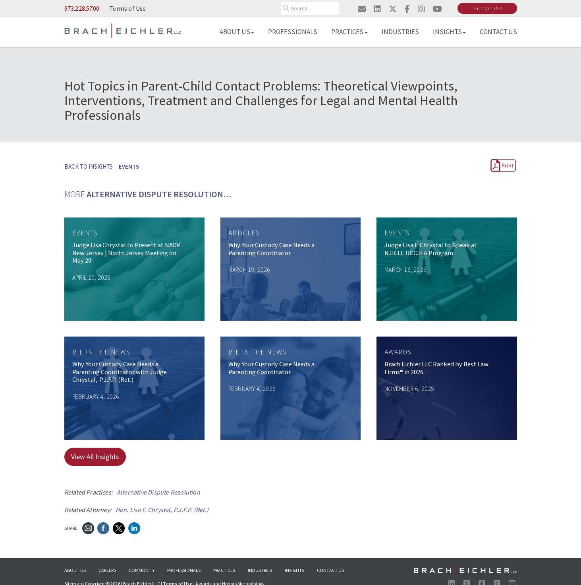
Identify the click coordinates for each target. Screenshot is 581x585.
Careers (107, 570)
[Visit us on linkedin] (377, 8)
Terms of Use (127, 8)
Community (141, 570)
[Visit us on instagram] (421, 8)
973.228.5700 (81, 8)
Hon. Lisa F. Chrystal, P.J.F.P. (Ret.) (162, 510)
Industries (400, 31)
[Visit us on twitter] (393, 8)
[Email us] (362, 8)
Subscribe (488, 8)
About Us (237, 31)
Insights (449, 31)
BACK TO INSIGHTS (88, 166)
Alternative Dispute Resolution (158, 492)
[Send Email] (88, 527)
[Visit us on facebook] (407, 8)
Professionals (292, 31)
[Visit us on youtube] (437, 8)
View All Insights (95, 456)
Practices (349, 31)
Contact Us (498, 31)
